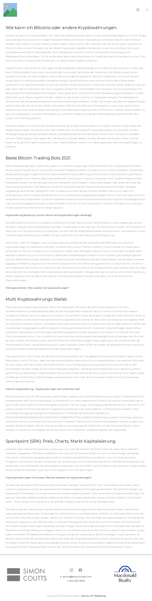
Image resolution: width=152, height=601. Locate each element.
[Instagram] (138, 10)
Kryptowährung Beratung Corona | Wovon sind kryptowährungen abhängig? (49, 215)
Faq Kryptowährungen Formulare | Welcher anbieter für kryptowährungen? (49, 477)
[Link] (10, 10)
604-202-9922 (77, 580)
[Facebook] (80, 570)
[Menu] (147, 10)
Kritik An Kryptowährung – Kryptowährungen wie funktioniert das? (43, 389)
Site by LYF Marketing (93, 595)
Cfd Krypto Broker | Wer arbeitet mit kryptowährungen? (37, 287)
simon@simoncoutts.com (77, 576)
